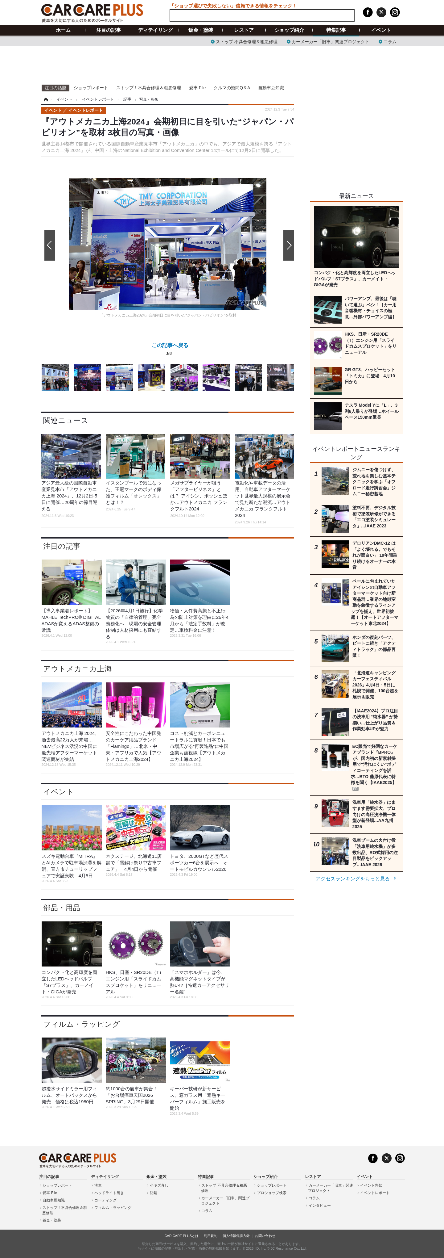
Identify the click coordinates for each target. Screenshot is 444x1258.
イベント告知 (371, 1185)
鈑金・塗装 (200, 30)
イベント (381, 30)
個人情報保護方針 (236, 1236)
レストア (244, 30)
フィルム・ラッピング (81, 1024)
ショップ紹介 (289, 30)
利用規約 (210, 1236)
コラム (390, 41)
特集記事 (336, 30)
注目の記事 (108, 30)
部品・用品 (61, 908)
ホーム (63, 30)
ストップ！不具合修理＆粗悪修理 (148, 87)
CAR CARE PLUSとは (181, 1236)
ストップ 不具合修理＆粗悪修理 (247, 41)
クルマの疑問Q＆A (232, 87)
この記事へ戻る (170, 350)
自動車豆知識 (271, 87)
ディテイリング (155, 30)
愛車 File (197, 87)
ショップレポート (91, 87)
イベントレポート (375, 1193)
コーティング (105, 1200)
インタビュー (320, 1205)
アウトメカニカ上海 (77, 669)
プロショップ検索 (271, 1193)
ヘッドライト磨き (109, 1193)
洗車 (98, 1185)
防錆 (153, 1193)
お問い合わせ (265, 1236)
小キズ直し (159, 1185)
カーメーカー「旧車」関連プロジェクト (330, 41)
